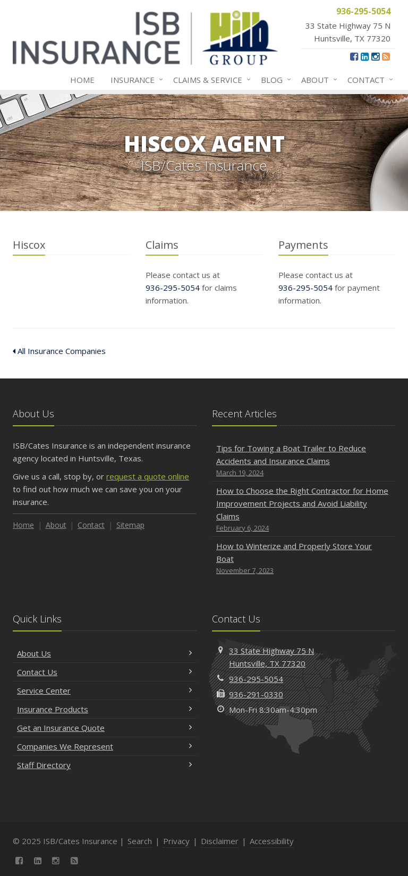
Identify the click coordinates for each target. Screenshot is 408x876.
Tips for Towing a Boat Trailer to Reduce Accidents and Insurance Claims (303, 460)
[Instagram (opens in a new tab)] (375, 56)
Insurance (134, 80)
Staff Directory (104, 765)
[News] (386, 56)
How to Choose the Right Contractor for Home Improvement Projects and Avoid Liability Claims (303, 509)
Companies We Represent (104, 746)
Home (82, 79)
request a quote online (147, 476)
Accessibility (272, 841)
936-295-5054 (173, 287)
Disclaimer (220, 841)
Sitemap (130, 525)
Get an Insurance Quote (104, 727)
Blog (274, 80)
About (317, 80)
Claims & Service (209, 80)
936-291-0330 (256, 694)
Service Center (104, 690)
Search (140, 841)
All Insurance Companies (59, 351)
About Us (104, 653)
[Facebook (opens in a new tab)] (354, 56)
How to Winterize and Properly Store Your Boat (303, 558)
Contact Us (104, 672)
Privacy (176, 841)
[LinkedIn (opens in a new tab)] (365, 56)
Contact (368, 80)
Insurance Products (104, 709)
